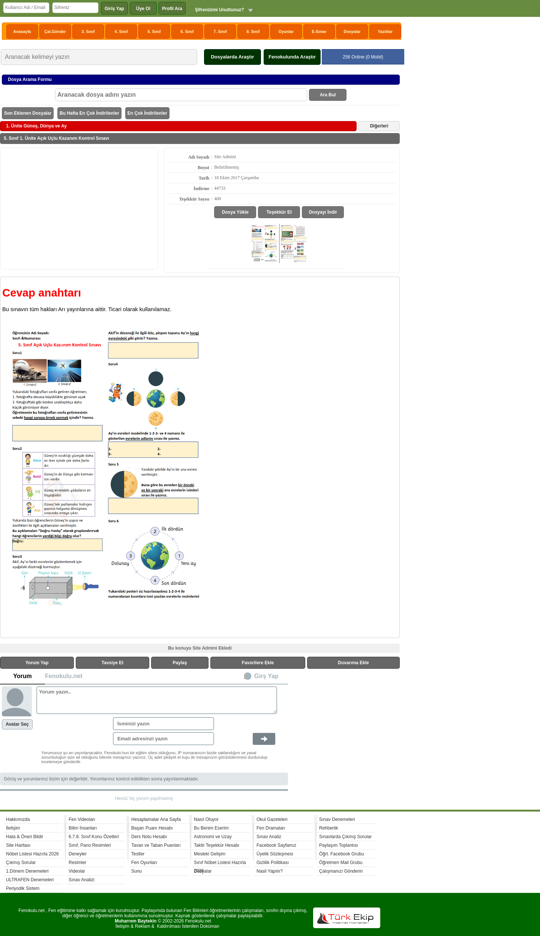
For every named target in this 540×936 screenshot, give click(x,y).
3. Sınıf (88, 31)
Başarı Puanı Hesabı (152, 828)
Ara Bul (328, 94)
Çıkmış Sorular (21, 862)
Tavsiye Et (112, 662)
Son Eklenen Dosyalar (27, 113)
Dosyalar (352, 31)
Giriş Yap (114, 8)
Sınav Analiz (268, 836)
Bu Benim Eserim (211, 828)
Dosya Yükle (235, 212)
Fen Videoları (82, 819)
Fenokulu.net (63, 676)
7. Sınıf (220, 31)
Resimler (77, 862)
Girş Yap (266, 676)
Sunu (136, 871)
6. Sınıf (187, 31)
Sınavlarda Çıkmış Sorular (345, 836)
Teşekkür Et (279, 212)
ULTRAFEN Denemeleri (30, 879)
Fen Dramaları (270, 828)
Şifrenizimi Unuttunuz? (219, 9)
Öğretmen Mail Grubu (340, 862)
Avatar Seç (17, 724)
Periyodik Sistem (22, 888)
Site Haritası (18, 845)
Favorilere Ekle (258, 662)
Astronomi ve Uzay (213, 836)
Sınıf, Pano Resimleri (90, 845)
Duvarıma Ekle (353, 662)
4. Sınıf (121, 31)
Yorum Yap (37, 662)
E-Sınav (319, 31)
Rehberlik (328, 828)
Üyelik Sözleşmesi (274, 854)
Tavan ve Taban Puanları (156, 845)
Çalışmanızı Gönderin (341, 871)
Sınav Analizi (81, 879)
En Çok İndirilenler (147, 113)
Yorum (22, 676)
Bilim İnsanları (83, 828)
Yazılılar (385, 31)
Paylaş (180, 662)
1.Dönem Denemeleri (27, 871)
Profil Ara (172, 8)
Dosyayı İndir (323, 212)
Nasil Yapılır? (269, 871)
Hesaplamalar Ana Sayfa (156, 819)
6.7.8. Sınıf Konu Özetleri (94, 836)
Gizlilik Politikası (272, 862)
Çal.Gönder (55, 31)
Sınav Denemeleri (337, 819)
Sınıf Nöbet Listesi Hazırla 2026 (220, 863)
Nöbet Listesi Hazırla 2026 (32, 854)
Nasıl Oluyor (206, 819)
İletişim (13, 828)
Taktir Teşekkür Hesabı (216, 845)
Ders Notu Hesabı (149, 836)
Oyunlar (286, 31)
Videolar (77, 871)
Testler (137, 854)
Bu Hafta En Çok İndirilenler (89, 113)
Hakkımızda (18, 819)
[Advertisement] (79, 208)
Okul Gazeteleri (272, 819)
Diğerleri (379, 126)
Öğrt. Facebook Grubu (341, 854)
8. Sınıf (253, 31)
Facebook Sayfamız (276, 845)
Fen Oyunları (144, 862)
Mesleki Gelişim (209, 854)
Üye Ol (143, 8)
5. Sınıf (154, 31)
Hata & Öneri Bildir (24, 836)
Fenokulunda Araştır (292, 57)
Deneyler (78, 854)
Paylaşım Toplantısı (338, 845)
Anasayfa (22, 31)
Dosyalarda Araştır (232, 57)
